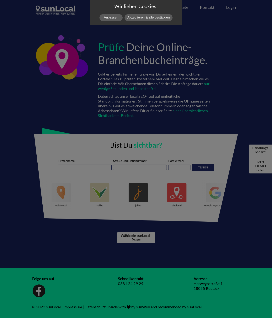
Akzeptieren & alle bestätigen (148, 17)
